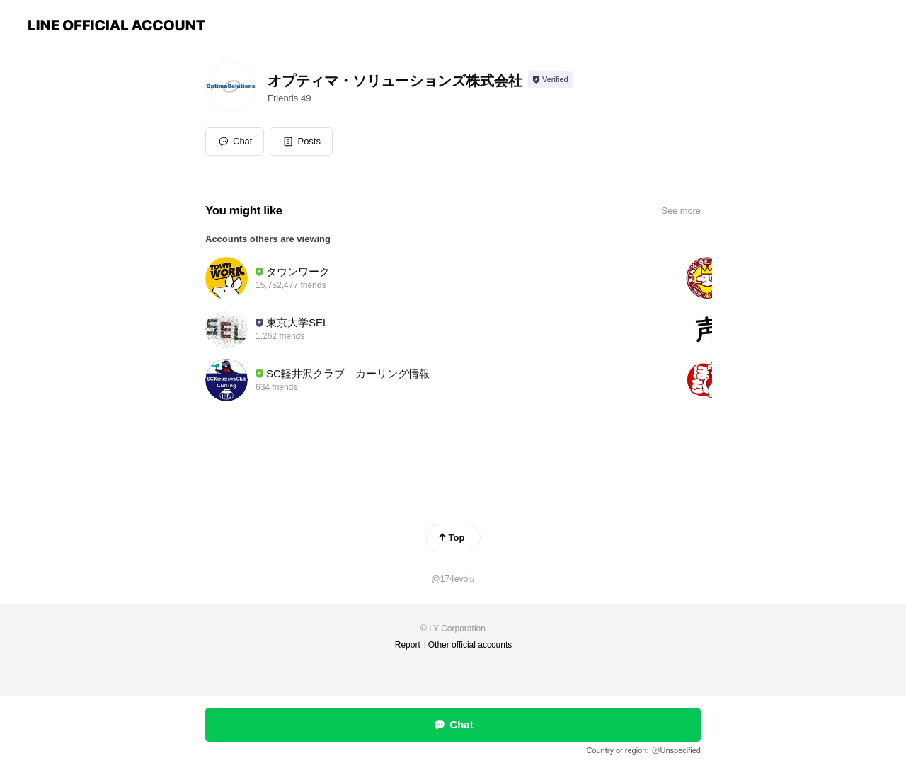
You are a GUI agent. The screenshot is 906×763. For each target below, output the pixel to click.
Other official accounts (470, 645)
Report (407, 645)
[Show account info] (550, 79)
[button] (301, 141)
